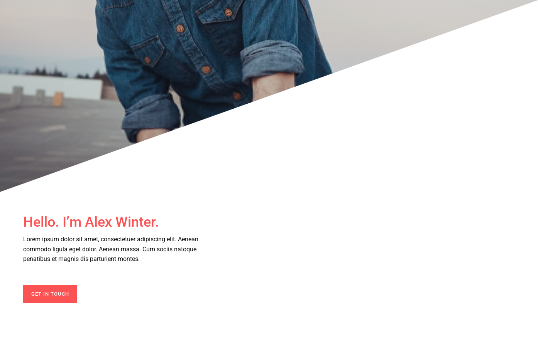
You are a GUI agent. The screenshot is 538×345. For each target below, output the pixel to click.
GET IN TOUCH (50, 294)
